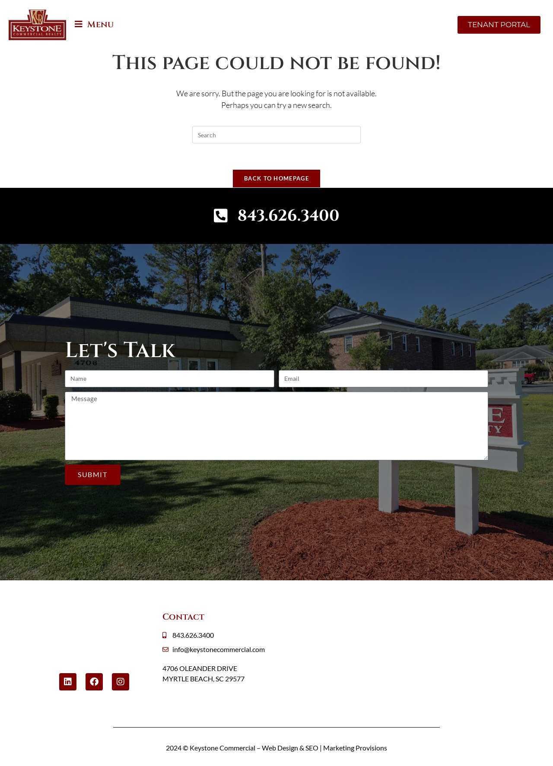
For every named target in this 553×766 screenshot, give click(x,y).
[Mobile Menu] (94, 25)
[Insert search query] (276, 134)
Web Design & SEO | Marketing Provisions (324, 748)
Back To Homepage (276, 178)
